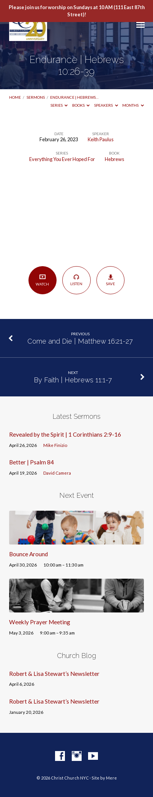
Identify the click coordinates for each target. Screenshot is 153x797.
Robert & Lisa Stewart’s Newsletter (54, 673)
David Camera (57, 472)
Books (81, 105)
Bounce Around (28, 554)
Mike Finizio (55, 445)
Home (15, 97)
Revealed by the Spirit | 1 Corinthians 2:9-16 (65, 434)
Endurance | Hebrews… (74, 97)
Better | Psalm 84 (31, 462)
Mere (111, 777)
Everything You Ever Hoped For (62, 159)
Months (133, 105)
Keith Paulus (101, 139)
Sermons (36, 97)
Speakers (106, 105)
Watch (42, 280)
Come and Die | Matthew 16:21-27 (80, 341)
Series (59, 105)
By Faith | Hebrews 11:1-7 (73, 380)
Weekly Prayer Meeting (39, 622)
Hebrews (114, 159)
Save (111, 280)
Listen (76, 280)
